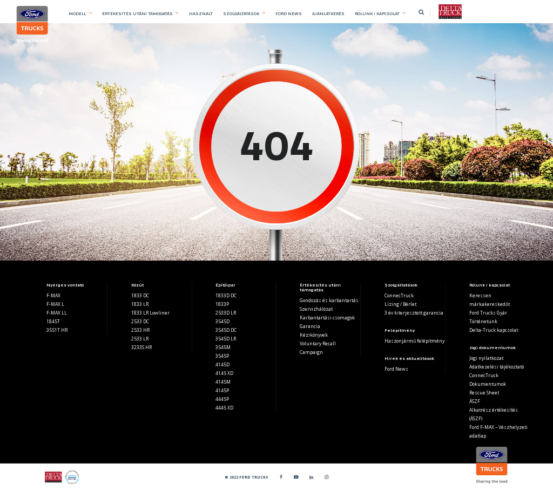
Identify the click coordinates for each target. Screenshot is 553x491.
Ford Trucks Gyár (488, 313)
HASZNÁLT (201, 13)
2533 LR (140, 339)
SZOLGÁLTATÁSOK (241, 13)
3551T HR (57, 330)
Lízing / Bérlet (400, 304)
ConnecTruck (399, 295)
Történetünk (483, 321)
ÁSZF (474, 401)
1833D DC (226, 295)
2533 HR (140, 330)
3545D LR (225, 339)
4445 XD (224, 408)
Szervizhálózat (316, 309)
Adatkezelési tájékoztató (496, 367)
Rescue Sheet (484, 392)
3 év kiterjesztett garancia (414, 313)
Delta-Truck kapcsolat (493, 330)
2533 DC (140, 321)
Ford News (396, 369)
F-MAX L (55, 304)
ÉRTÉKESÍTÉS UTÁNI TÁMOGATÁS (137, 13)
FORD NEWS (288, 13)
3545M (223, 347)
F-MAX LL (56, 313)
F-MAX (53, 295)
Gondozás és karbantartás (329, 300)
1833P (222, 304)
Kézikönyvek (314, 335)
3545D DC (226, 330)
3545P (222, 356)
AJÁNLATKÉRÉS (328, 13)
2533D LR (225, 313)
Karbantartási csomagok (327, 317)
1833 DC (140, 295)
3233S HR (141, 347)
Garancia (310, 326)
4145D (222, 364)
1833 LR (140, 304)
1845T (53, 321)
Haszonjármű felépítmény (414, 341)
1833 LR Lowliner (150, 313)
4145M (223, 382)
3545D (222, 321)
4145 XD (224, 373)
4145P (222, 390)
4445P (222, 399)
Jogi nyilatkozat (486, 358)
